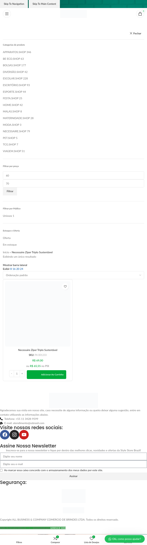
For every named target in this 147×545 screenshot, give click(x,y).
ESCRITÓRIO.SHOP (14, 85)
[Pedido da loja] (73, 275)
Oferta (7, 237)
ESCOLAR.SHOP (12, 78)
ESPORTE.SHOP (12, 91)
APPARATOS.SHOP (14, 52)
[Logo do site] (73, 13)
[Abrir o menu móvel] (7, 14)
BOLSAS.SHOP (12, 65)
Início (6, 252)
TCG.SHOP (9, 144)
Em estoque (10, 244)
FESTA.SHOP (10, 98)
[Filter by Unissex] (7, 215)
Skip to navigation (14, 3)
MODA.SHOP (11, 124)
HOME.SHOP (11, 104)
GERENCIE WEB (58, 528)
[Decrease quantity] (11, 373)
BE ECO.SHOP (11, 58)
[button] (46, 374)
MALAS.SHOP (11, 111)
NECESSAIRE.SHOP (14, 131)
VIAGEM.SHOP (12, 151)
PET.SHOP (9, 137)
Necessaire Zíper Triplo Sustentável (37, 350)
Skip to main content (44, 3)
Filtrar (10, 191)
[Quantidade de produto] (17, 373)
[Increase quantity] (22, 373)
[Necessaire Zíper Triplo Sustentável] (37, 314)
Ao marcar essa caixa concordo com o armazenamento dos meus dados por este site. (53, 470)
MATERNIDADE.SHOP (16, 118)
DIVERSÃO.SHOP (13, 71)
